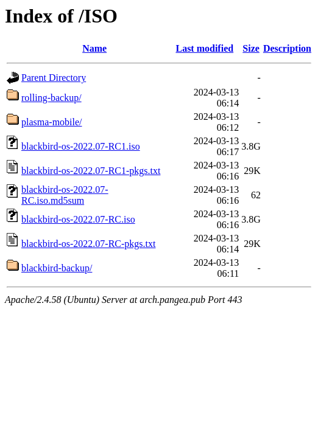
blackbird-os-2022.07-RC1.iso (80, 146)
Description (287, 48)
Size (251, 48)
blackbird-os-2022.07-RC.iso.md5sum (64, 195)
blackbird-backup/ (56, 268)
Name (94, 48)
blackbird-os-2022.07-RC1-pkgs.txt (90, 170)
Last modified (204, 48)
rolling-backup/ (51, 97)
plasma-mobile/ (51, 122)
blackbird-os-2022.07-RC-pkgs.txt (88, 243)
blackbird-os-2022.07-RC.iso (78, 219)
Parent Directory (53, 77)
